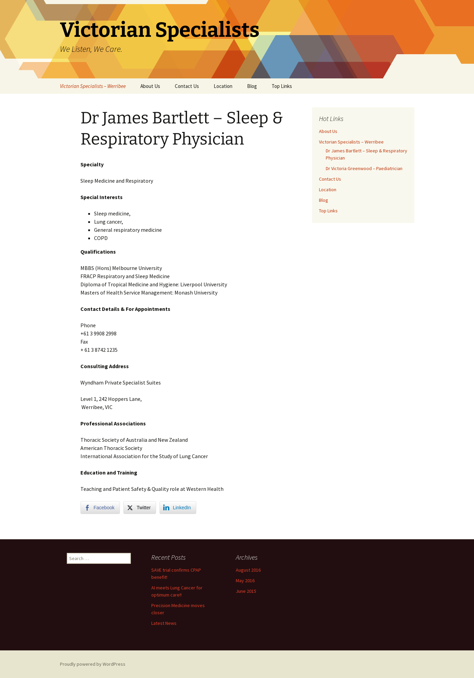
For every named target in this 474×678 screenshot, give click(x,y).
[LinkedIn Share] (177, 507)
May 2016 (245, 580)
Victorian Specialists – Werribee (93, 86)
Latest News (164, 623)
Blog (252, 86)
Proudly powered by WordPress (92, 664)
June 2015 (246, 591)
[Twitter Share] (139, 507)
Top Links (282, 86)
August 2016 (248, 570)
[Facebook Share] (100, 507)
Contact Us (187, 86)
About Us (150, 86)
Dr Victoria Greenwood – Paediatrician (364, 168)
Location (223, 86)
